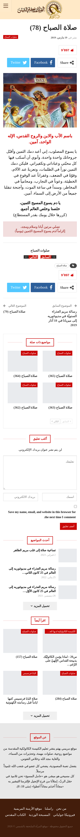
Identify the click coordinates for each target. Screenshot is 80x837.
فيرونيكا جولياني (64, 814)
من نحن (61, 808)
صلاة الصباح (62, 265)
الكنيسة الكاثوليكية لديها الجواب (60, 631)
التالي (55, 421)
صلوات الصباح (10, 37)
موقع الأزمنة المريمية (28, 808)
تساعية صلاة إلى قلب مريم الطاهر (34, 550)
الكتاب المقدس (15, 814)
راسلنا (49, 808)
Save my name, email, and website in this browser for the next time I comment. (42, 514)
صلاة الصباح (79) (14, 311)
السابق (66, 421)
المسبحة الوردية (39, 814)
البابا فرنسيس (29, 673)
